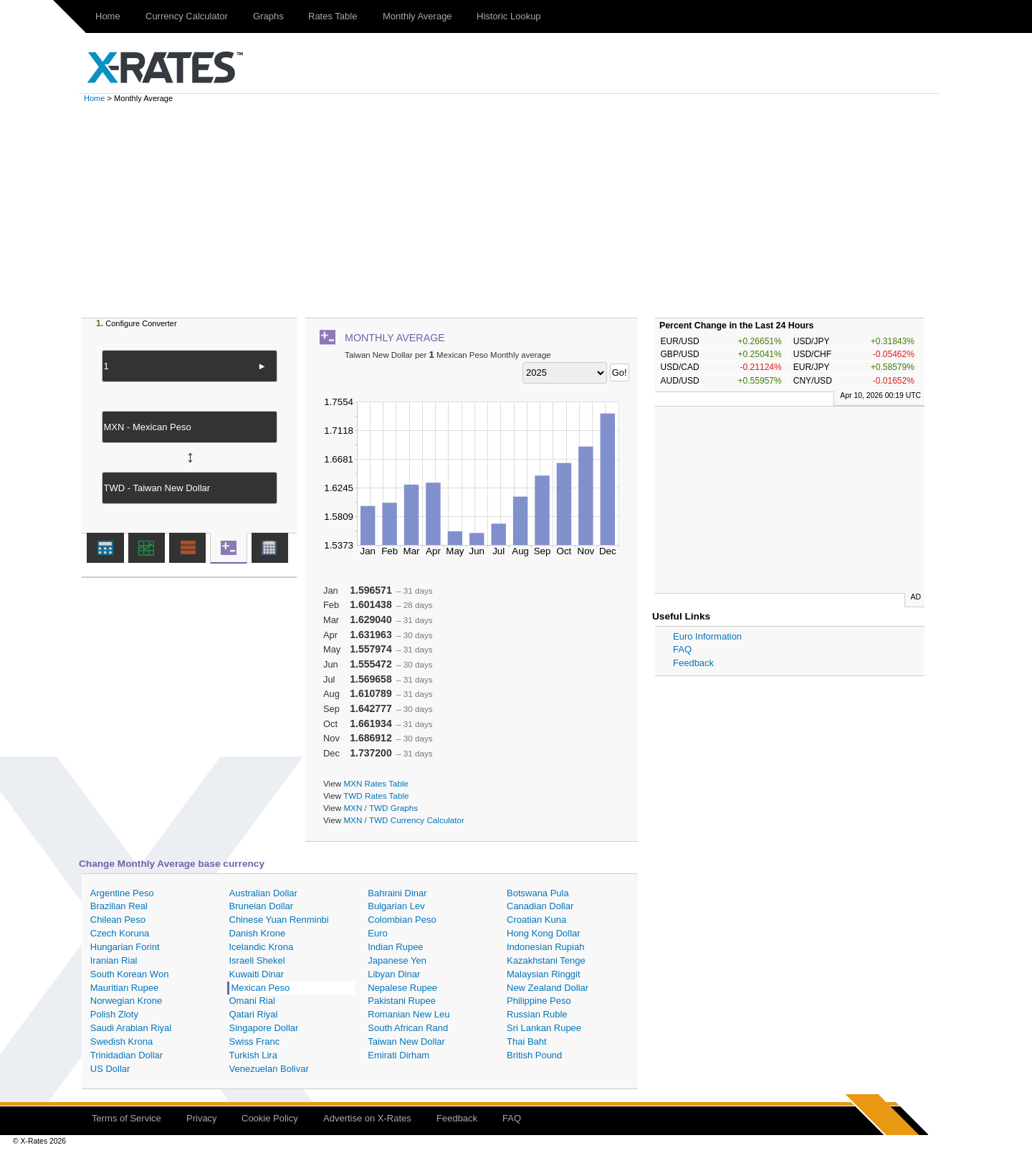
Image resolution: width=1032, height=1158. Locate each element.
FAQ (682, 649)
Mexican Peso (260, 987)
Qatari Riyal (253, 1014)
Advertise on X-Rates (367, 1118)
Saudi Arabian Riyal (130, 1027)
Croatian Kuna (536, 919)
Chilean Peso (117, 919)
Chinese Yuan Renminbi (279, 919)
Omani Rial (252, 1000)
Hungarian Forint (125, 946)
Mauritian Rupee (124, 987)
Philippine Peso (539, 1000)
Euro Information (707, 636)
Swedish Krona (121, 1041)
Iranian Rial (114, 960)
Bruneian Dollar (261, 906)
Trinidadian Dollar (126, 1055)
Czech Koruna (119, 933)
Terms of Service (126, 1118)
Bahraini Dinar (397, 893)
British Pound (534, 1055)
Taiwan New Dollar (406, 1041)
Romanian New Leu (408, 1014)
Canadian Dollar (540, 906)
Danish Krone (257, 933)
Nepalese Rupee (402, 987)
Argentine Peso (122, 893)
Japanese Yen (397, 960)
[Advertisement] (516, 210)
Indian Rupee (395, 946)
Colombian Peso (402, 919)
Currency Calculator (186, 16)
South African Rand (408, 1027)
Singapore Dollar (264, 1027)
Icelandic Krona (261, 946)
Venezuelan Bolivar (269, 1068)
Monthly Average (417, 16)
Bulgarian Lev (396, 906)
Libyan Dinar (394, 974)
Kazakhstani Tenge (546, 960)
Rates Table (332, 16)
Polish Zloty (114, 1014)
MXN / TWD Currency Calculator (403, 820)
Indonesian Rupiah (545, 946)
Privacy (201, 1118)
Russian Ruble (537, 1014)
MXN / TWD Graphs (380, 807)
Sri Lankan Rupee (544, 1027)
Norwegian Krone (126, 1000)
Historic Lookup (509, 16)
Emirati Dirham (398, 1055)
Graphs (268, 16)
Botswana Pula (538, 893)
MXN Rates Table (375, 783)
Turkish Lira (253, 1055)
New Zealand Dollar (547, 987)
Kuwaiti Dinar (257, 974)
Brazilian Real (119, 906)
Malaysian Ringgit (543, 974)
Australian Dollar (263, 893)
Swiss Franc (254, 1041)
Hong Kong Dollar (543, 933)
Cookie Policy (270, 1118)
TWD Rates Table (375, 795)
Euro (377, 933)
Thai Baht (527, 1041)
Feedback (693, 663)
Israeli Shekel (257, 960)
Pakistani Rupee (402, 1000)
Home (107, 16)
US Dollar (110, 1068)
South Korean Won (129, 974)
